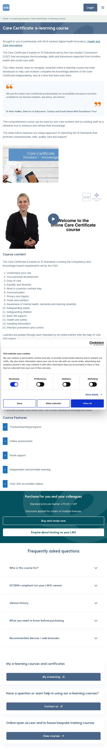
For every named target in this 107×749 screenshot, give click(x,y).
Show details (92, 394)
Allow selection (53, 403)
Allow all (87, 403)
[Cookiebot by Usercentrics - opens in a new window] (91, 343)
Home (5, 18)
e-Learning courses (19, 18)
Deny (19, 403)
